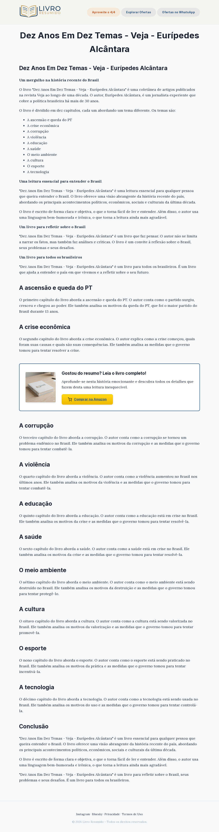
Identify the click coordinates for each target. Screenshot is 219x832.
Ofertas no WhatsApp (178, 12)
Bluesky (97, 814)
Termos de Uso (132, 814)
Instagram (83, 814)
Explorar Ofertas (138, 12)
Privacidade (112, 814)
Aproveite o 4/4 (103, 12)
